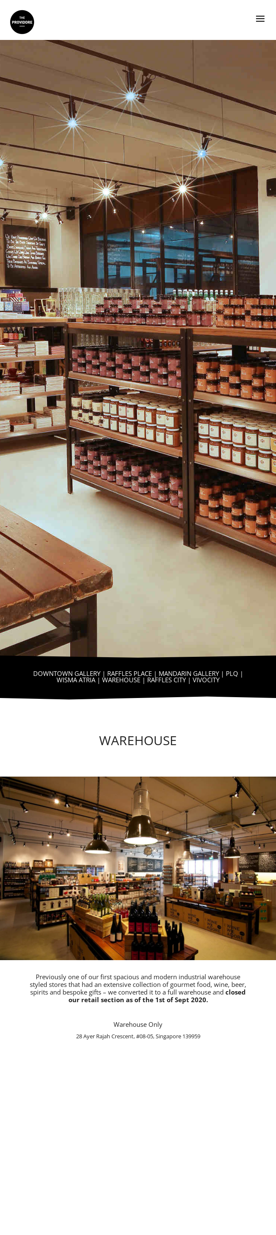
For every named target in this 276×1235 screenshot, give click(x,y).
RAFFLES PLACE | (133, 673)
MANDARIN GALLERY (189, 673)
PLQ (232, 673)
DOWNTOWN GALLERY (66, 673)
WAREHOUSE (121, 679)
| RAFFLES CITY (163, 679)
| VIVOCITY (202, 679)
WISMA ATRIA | (79, 679)
